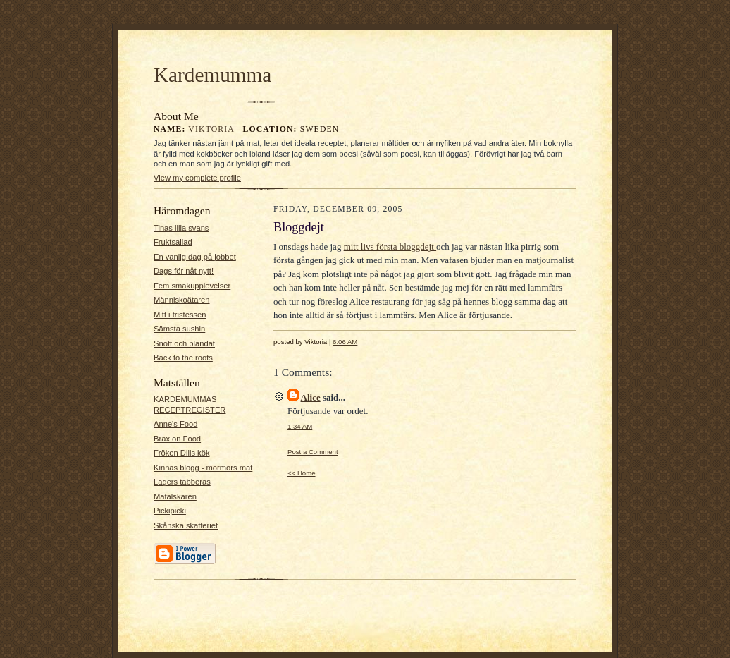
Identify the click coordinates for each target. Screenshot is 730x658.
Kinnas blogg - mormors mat (203, 467)
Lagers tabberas (182, 481)
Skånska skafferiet (186, 525)
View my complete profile (197, 177)
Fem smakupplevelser (192, 285)
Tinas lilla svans (181, 228)
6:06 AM (345, 342)
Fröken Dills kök (181, 453)
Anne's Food (175, 424)
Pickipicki (170, 510)
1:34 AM (299, 426)
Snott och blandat (184, 343)
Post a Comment (312, 452)
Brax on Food (177, 438)
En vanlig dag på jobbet (195, 256)
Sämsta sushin (179, 328)
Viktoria (212, 129)
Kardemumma (212, 74)
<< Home (301, 473)
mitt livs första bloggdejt (390, 246)
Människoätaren (182, 300)
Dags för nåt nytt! (184, 271)
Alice (311, 397)
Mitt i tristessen (180, 314)
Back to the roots (183, 357)
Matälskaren (175, 496)
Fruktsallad (173, 242)
